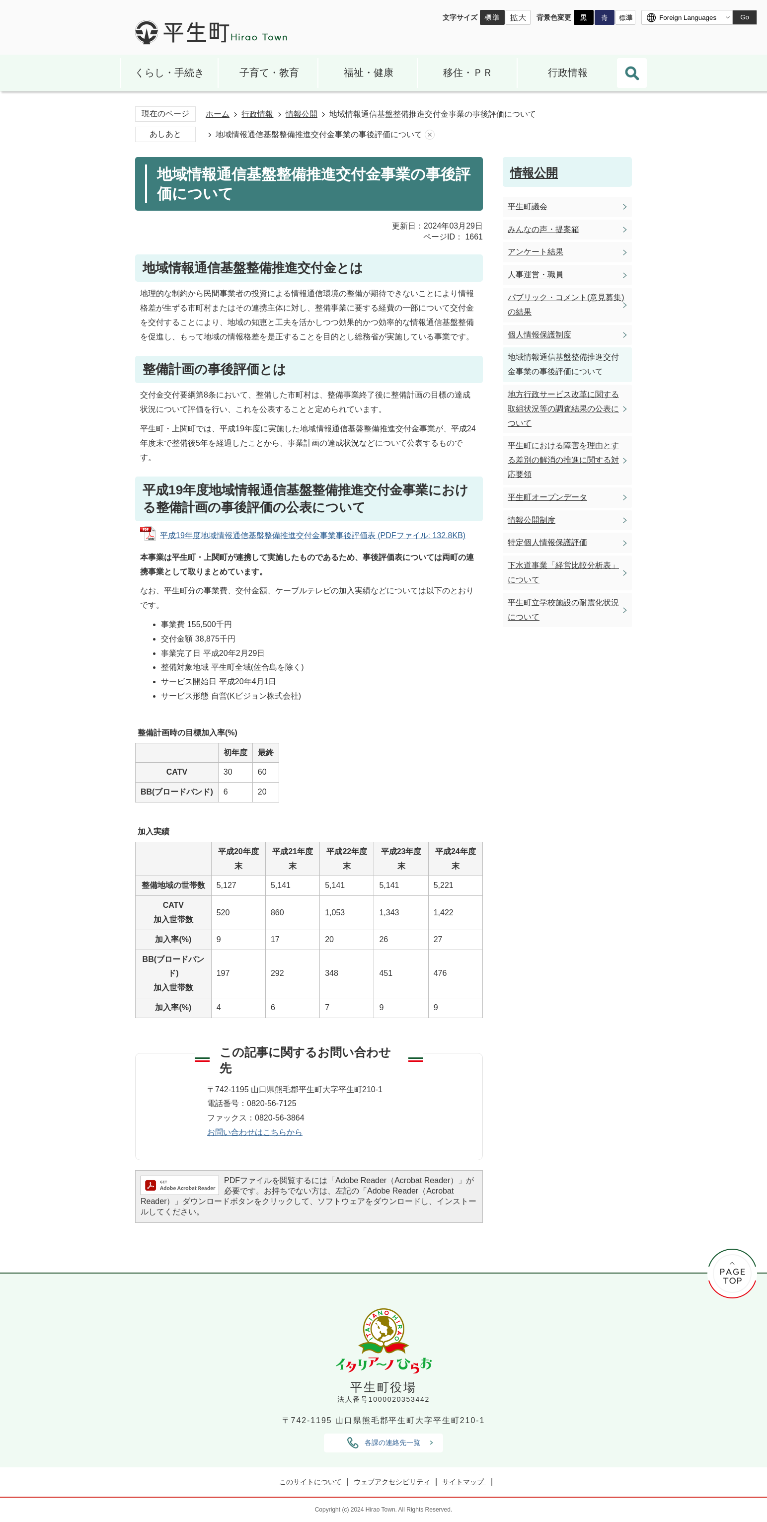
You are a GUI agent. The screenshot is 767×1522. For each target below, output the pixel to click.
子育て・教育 (269, 72)
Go (744, 17)
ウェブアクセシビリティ (392, 1482)
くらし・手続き (169, 72)
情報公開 (301, 114)
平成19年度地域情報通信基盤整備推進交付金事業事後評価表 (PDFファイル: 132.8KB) (312, 535)
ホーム (218, 114)
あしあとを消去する (429, 135)
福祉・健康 (368, 72)
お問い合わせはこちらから (255, 1132)
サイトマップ (464, 1482)
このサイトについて (310, 1482)
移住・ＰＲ (468, 72)
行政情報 (568, 72)
